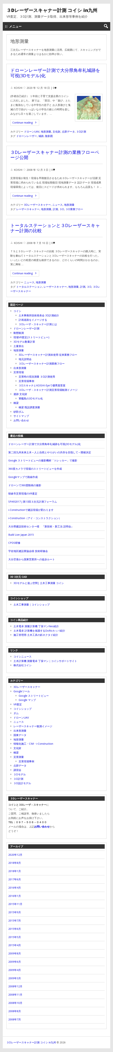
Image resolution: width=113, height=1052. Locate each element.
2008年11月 (15, 994)
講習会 (17, 770)
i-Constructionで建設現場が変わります (31, 510)
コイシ (17, 311)
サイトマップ (21, 416)
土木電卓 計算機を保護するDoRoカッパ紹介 (39, 630)
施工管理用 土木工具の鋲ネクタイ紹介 (35, 635)
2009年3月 (14, 978)
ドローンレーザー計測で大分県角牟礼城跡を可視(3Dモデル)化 (55, 72)
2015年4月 (14, 945)
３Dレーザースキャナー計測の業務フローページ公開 (54, 154)
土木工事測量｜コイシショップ (31, 604)
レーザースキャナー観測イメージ (32, 726)
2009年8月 (14, 953)
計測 (55, 209)
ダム (16, 713)
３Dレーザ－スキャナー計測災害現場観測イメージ (48, 390)
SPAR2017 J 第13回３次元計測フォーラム (32, 501)
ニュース (57, 204)
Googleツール (21, 691)
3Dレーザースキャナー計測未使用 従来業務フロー (48, 354)
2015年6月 (14, 928)
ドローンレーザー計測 (26, 328)
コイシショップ (22, 708)
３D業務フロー (74, 209)
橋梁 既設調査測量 (29, 407)
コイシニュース (22, 656)
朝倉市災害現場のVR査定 (22, 493)
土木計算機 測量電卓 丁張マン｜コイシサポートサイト (45, 661)
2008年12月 (15, 986)
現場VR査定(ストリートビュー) (31, 337)
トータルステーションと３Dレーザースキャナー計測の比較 (55, 228)
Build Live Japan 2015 (21, 534)
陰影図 (49, 136)
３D (61, 209)
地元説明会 (25, 359)
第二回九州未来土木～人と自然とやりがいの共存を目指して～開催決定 (49, 452)
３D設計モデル (22, 783)
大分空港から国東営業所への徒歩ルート (31, 559)
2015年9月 (14, 912)
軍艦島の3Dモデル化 (31, 398)
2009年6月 (14, 961)
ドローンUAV (31, 131)
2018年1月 (14, 871)
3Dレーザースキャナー (37, 204)
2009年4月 (14, 970)
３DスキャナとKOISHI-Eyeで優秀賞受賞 (42, 385)
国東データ (19, 735)
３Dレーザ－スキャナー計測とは (38, 324)
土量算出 (18, 346)
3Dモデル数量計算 (24, 341)
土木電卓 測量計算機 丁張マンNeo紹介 (36, 626)
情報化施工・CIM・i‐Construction (33, 743)
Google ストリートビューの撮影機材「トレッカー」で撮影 (42, 460)
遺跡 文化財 (20, 394)
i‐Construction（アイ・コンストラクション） (34, 518)
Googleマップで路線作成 (23, 477)
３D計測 (81, 131)
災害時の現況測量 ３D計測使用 (37, 376)
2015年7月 (14, 920)
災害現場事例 (26, 381)
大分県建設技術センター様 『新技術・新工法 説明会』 (41, 526)
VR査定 (17, 704)
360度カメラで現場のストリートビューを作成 (35, 468)
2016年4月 (14, 887)
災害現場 (18, 372)
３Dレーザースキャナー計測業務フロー (42, 363)
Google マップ (27, 700)
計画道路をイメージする (33, 320)
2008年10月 (15, 1003)
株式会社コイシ (22, 665)
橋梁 (16, 403)
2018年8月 (14, 863)
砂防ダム (18, 411)
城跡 (41, 136)
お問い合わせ (21, 420)
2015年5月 (14, 937)
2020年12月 (15, 854)
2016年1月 (14, 896)
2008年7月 (14, 1019)
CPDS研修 (14, 542)
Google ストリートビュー (34, 695)
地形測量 (46, 131)
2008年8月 (14, 1011)
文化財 (56, 131)
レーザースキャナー (28, 209)
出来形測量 (19, 368)
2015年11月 (15, 904)
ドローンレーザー (26, 136)
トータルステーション (29, 286)
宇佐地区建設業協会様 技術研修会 (28, 551)
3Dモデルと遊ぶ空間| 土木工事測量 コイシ (38, 583)
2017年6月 (14, 879)
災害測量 (18, 757)
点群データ (68, 131)
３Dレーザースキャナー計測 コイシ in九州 (51, 10)
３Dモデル (19, 774)
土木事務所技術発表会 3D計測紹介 (39, 315)
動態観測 (18, 333)
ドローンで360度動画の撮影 (24, 485)
